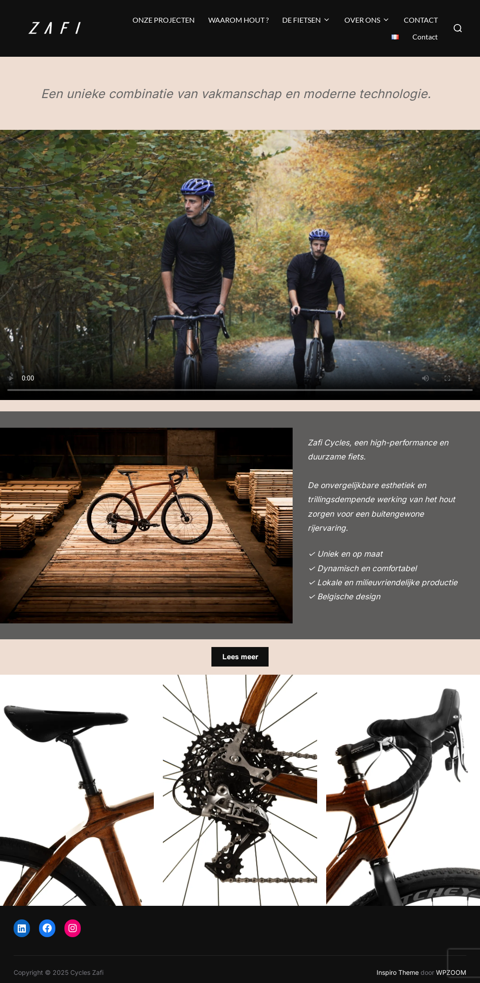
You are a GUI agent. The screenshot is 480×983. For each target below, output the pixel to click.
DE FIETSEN (306, 19)
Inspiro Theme (398, 972)
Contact (425, 36)
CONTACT (421, 19)
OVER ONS (367, 19)
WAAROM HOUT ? (238, 19)
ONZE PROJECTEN (163, 19)
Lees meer (240, 657)
